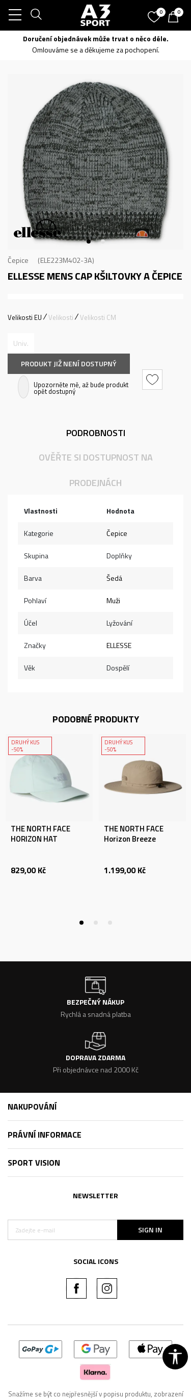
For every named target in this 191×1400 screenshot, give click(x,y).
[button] (153, 379)
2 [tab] (103, 241)
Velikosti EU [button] (25, 317)
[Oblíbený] (155, 13)
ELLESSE (118, 645)
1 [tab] (89, 241)
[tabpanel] (95, 162)
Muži (113, 600)
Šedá (114, 578)
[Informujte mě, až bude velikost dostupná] (21, 343)
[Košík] (175, 18)
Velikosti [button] (60, 317)
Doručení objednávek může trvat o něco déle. (96, 38)
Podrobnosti (95, 433)
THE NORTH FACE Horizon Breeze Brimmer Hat (133, 839)
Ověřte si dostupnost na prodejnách (96, 470)
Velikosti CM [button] (98, 317)
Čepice (18, 260)
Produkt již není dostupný (69, 363)
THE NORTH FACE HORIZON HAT (40, 834)
